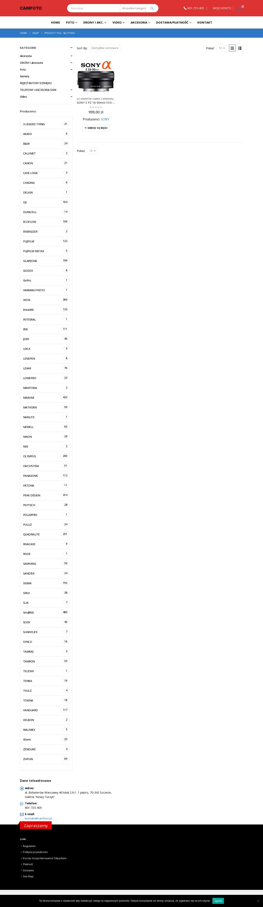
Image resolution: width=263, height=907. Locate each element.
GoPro (46, 280)
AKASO (46, 133)
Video (117, 22)
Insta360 (46, 309)
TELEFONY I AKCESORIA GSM (38, 90)
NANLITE (46, 416)
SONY (105, 119)
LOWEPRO (46, 377)
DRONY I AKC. (93, 22)
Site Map (28, 876)
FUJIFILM (46, 241)
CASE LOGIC (46, 172)
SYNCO (46, 641)
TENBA (46, 680)
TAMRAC (46, 651)
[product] (96, 74)
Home (55, 22)
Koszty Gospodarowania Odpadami (44, 858)
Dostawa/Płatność (172, 22)
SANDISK (46, 573)
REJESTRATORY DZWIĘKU (36, 83)
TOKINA (46, 700)
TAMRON (46, 661)
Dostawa (28, 870)
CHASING (46, 182)
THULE (46, 690)
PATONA (46, 485)
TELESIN (46, 670)
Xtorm (46, 739)
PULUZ (46, 524)
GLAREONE (46, 260)
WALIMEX (46, 729)
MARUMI (46, 397)
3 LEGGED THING (46, 123)
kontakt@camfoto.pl (38, 818)
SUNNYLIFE (46, 631)
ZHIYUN (46, 758)
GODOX (46, 270)
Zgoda (218, 900)
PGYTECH (46, 504)
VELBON (46, 719)
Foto (70, 22)
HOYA (46, 299)
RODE (46, 553)
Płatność (28, 864)
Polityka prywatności (35, 852)
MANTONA (46, 387)
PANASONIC (46, 475)
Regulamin (29, 846)
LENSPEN (46, 358)
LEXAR (46, 368)
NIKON (46, 436)
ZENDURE (46, 749)
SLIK (46, 602)
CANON (46, 162)
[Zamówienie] (105, 48)
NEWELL (46, 426)
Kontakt (204, 22)
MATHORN (46, 407)
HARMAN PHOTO (46, 289)
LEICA (46, 348)
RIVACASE (46, 543)
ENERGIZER (46, 231)
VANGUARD (46, 709)
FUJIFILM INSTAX (46, 250)
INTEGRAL (46, 319)
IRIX (46, 329)
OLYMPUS (46, 456)
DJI (46, 202)
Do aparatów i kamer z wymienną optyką (99, 98)
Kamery (24, 76)
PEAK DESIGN (46, 495)
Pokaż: (210, 48)
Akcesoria (139, 22)
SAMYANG (46, 563)
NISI (46, 446)
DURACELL (46, 211)
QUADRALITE (46, 534)
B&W (46, 143)
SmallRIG (46, 612)
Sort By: (82, 48)
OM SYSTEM (46, 465)
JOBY (46, 338)
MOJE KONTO (222, 8)
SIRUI (46, 592)
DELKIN (46, 192)
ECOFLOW (46, 221)
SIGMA (46, 582)
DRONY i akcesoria (31, 63)
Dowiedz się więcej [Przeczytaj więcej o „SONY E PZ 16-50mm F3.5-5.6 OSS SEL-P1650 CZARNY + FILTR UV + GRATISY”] (97, 128)
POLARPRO (46, 514)
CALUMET (46, 153)
